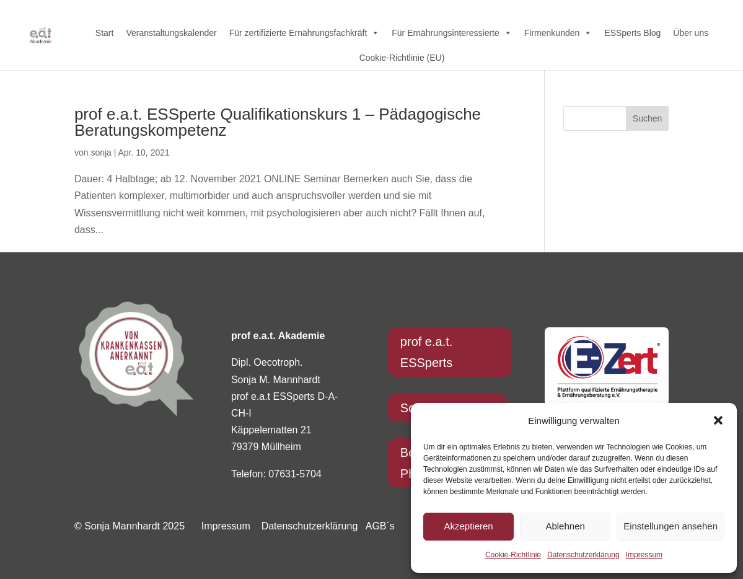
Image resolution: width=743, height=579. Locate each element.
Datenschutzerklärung (583, 554)
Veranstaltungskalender (171, 33)
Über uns (690, 33)
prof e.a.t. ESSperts (426, 352)
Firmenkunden (558, 32)
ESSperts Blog (632, 33)
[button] (718, 420)
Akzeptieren (468, 526)
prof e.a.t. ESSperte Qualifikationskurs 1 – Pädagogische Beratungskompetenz (277, 122)
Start (104, 33)
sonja (100, 152)
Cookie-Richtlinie (513, 554)
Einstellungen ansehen (670, 526)
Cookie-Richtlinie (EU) (402, 58)
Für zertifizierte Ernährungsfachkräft (304, 32)
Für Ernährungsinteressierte (452, 32)
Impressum (644, 554)
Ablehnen (564, 526)
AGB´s (380, 526)
